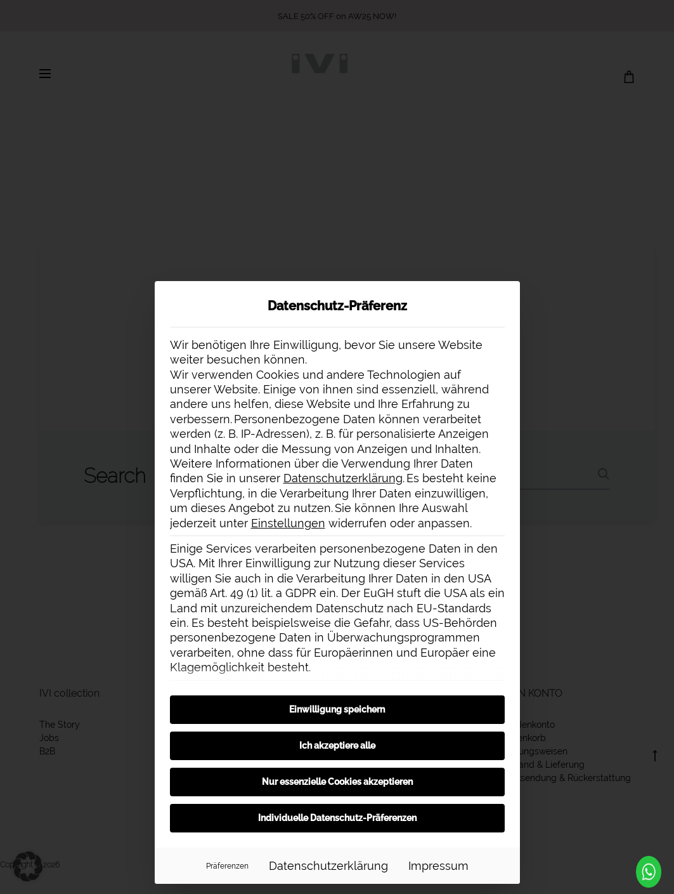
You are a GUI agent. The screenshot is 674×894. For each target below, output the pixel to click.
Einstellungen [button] (288, 523)
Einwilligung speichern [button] (337, 709)
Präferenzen (227, 866)
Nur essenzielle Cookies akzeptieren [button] (337, 782)
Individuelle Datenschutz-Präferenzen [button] (337, 818)
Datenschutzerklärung (343, 478)
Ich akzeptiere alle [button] (337, 745)
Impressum (438, 865)
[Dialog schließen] (505, 296)
